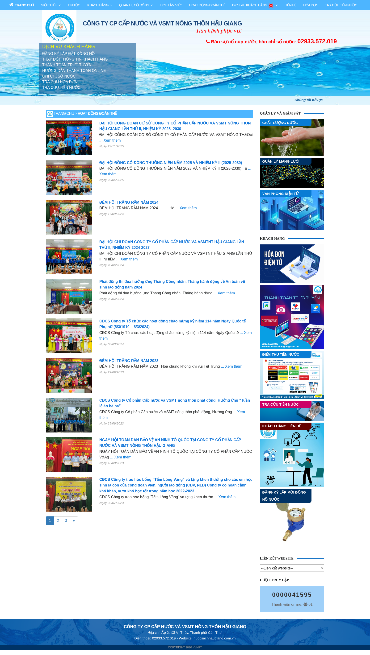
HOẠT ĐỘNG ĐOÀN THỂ (207, 5)
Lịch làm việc (171, 5)
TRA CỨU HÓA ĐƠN (59, 82)
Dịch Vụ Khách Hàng (253, 5)
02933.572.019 (317, 41)
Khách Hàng (98, 5)
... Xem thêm (110, 141)
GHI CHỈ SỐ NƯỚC (59, 76)
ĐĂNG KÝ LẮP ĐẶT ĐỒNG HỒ (68, 54)
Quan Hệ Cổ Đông (134, 5)
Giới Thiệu (49, 5)
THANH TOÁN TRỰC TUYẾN (67, 65)
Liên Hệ (290, 5)
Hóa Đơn (310, 5)
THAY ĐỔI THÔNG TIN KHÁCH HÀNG (75, 60)
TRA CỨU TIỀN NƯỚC (61, 88)
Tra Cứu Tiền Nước (341, 5)
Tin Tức (74, 5)
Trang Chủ (21, 5)
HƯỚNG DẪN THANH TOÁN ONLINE (74, 71)
